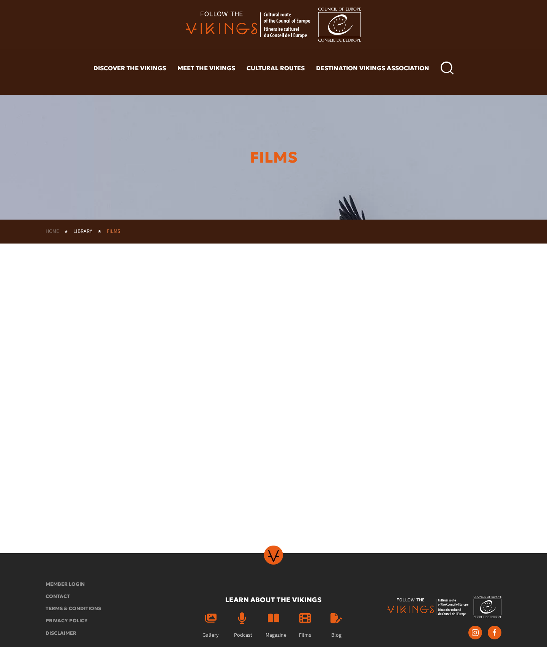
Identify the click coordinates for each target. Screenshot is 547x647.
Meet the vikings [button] (206, 68)
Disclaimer (61, 633)
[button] (447, 68)
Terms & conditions (73, 608)
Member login (65, 584)
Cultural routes (276, 68)
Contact (58, 596)
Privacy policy (67, 620)
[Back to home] (273, 25)
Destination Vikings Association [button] (372, 68)
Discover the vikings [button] (129, 68)
